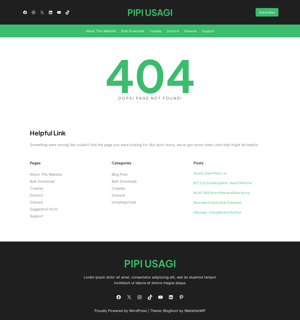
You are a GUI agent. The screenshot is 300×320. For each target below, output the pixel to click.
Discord (36, 195)
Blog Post (120, 174)
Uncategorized (124, 202)
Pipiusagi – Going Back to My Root (217, 212)
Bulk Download (42, 181)
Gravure (36, 202)
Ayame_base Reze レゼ (210, 173)
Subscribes (267, 12)
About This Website (46, 174)
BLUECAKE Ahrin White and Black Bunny (222, 193)
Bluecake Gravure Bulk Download (217, 202)
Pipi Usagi (150, 12)
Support (36, 216)
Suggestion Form (44, 209)
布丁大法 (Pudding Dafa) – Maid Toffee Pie (223, 183)
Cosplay (36, 188)
